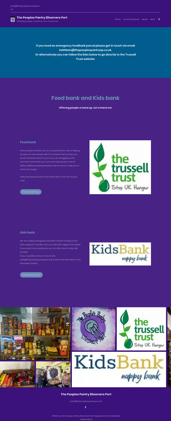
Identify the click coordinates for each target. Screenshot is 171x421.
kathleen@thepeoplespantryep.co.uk (85, 50)
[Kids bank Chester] (31, 275)
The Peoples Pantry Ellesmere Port (42, 17)
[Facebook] (159, 19)
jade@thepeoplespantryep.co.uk (86, 401)
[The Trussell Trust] (31, 192)
